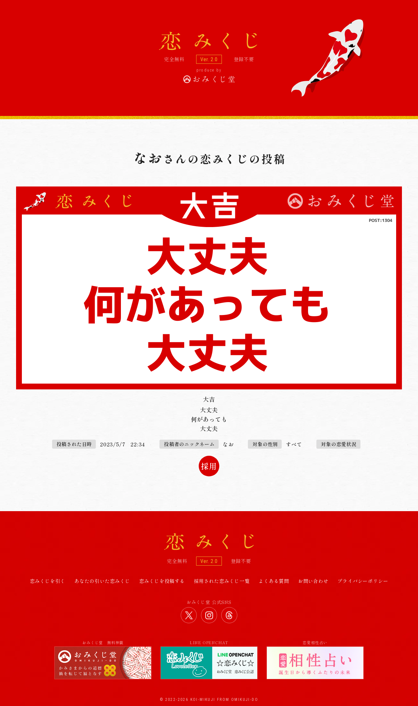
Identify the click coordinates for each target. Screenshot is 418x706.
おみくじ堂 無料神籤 (102, 659)
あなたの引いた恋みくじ (102, 580)
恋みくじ (209, 541)
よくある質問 (274, 580)
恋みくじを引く (48, 580)
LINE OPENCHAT (209, 659)
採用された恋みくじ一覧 (222, 580)
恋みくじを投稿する (162, 580)
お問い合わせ (313, 580)
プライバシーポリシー (362, 580)
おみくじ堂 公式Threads (229, 615)
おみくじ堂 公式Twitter (189, 615)
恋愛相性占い (315, 659)
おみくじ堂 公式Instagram (209, 615)
